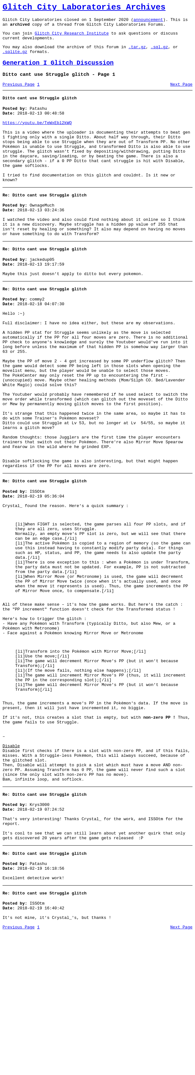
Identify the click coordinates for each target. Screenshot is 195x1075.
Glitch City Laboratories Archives (84, 8)
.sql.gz (159, 53)
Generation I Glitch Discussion (58, 71)
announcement (148, 22)
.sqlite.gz (15, 59)
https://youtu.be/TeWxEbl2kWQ (37, 137)
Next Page (181, 95)
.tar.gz (137, 53)
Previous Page (19, 95)
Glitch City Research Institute (72, 38)
